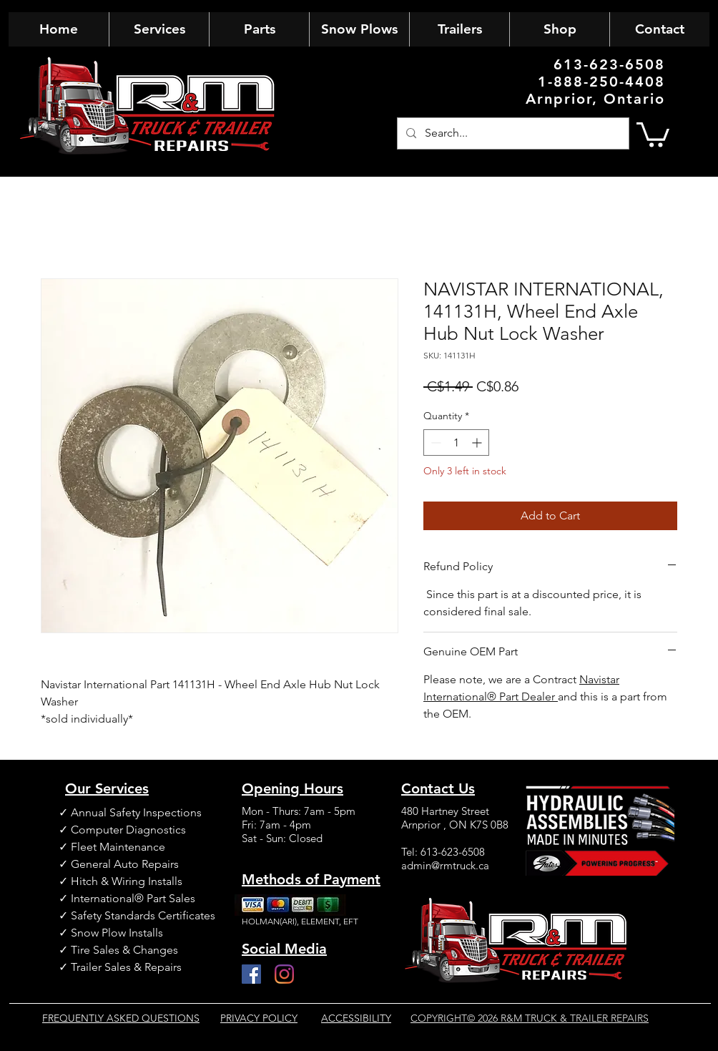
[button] (652, 133)
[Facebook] (251, 974)
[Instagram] (284, 974)
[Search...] (512, 133)
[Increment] (478, 442)
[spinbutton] (456, 442)
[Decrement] (434, 442)
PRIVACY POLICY (258, 1018)
